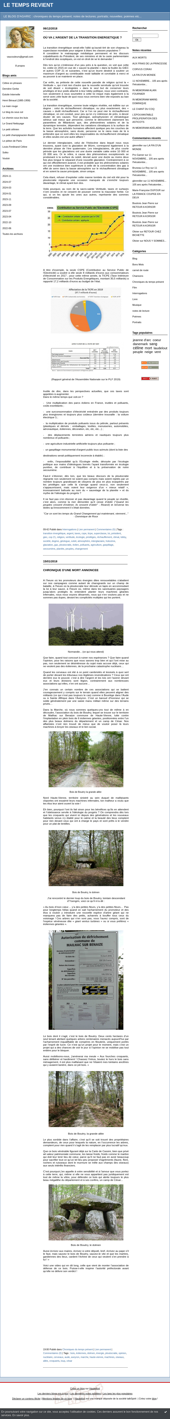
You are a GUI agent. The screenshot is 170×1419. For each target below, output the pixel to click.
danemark (140, 344)
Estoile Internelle (11, 94)
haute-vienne (96, 1357)
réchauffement (104, 537)
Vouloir (6, 158)
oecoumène (49, 548)
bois (72, 1353)
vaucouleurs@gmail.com (20, 56)
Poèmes (136, 316)
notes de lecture (141, 311)
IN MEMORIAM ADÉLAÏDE (146, 128)
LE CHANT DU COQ (143, 109)
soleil (73, 541)
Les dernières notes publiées (85, 1393)
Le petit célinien (10, 129)
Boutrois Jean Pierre (143, 203)
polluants (84, 544)
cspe (84, 533)
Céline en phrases (12, 83)
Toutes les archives (12, 234)
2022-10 (6, 222)
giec (45, 537)
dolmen (91, 1353)
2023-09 (6, 205)
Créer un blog (77, 1388)
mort (148, 348)
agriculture (96, 544)
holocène (110, 541)
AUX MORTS (139, 57)
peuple (138, 352)
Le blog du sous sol (12, 112)
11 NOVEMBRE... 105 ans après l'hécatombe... (148, 158)
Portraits (136, 322)
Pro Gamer (138, 155)
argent (70, 533)
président (116, 533)
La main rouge (10, 106)
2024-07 (6, 182)
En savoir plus (21, 1415)
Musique (136, 305)
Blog (134, 258)
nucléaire (48, 1357)
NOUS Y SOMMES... (155, 240)
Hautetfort (94, 1388)
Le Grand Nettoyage (13, 123)
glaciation (48, 544)
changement (81, 548)
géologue (65, 541)
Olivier (135, 231)
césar (69, 1360)
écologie (80, 537)
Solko (5, 152)
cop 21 (52, 537)
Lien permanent (87, 529)
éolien (76, 544)
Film (134, 287)
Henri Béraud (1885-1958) (16, 100)
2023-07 (6, 211)
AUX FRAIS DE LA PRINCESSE (149, 63)
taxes (77, 533)
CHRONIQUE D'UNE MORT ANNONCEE (71, 570)
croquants (54, 1360)
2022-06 (6, 228)
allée (45, 1360)
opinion (122, 1353)
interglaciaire (97, 541)
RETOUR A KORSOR (143, 207)
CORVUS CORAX (142, 69)
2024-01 (6, 193)
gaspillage (108, 544)
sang (153, 344)
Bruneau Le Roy (141, 168)
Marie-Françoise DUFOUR (146, 190)
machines (109, 1357)
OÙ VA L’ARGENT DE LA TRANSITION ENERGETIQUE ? (82, 37)
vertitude (70, 537)
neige (148, 352)
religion (60, 537)
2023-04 (6, 216)
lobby (123, 537)
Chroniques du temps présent (148, 282)
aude (67, 1357)
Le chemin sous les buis (15, 117)
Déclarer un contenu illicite (26, 1398)
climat (116, 537)
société (47, 541)
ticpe (90, 533)
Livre (135, 299)
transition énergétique (54, 533)
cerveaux (58, 1357)
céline (138, 348)
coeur (157, 340)
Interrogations (139, 293)
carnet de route (140, 270)
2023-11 (6, 199)
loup (63, 1360)
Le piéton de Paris (12, 140)
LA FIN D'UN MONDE (144, 75)
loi (109, 533)
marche (84, 1357)
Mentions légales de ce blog (57, 1398)
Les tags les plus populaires (118, 1393)
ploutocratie (65, 544)
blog (154, 1398)
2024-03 (6, 187)
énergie (100, 1353)
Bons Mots (138, 264)
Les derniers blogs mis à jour (53, 1393)
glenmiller (137, 145)
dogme (55, 541)
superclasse (100, 533)
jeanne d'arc (142, 340)
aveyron (75, 1357)
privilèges (91, 537)
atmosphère (84, 541)
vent (157, 352)
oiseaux (120, 1357)
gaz (56, 544)
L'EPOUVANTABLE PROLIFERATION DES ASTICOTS (144, 118)
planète (60, 548)
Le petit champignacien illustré (18, 135)
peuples (70, 548)
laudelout (160, 348)
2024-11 (6, 176)
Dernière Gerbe (10, 88)
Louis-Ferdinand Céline (14, 146)
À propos (20, 65)
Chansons (137, 276)
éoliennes (81, 1353)
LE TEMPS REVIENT (28, 5)
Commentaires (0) (106, 529)
